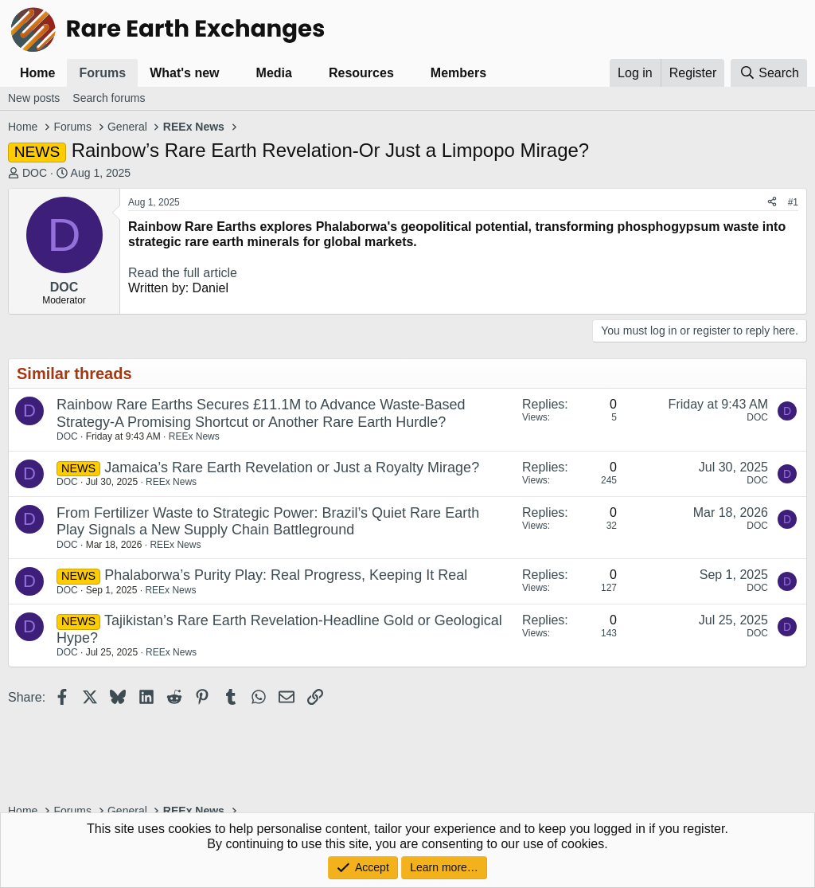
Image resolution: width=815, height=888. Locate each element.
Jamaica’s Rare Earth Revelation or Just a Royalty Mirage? (291, 467)
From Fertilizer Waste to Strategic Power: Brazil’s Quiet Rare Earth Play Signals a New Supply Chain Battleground (268, 521)
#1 (793, 202)
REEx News (194, 436)
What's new (184, 73)
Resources (361, 73)
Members (458, 73)
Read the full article (182, 273)
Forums (102, 73)
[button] (232, 73)
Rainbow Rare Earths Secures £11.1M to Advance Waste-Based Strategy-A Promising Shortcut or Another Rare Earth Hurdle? (261, 413)
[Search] (769, 73)
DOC (34, 172)
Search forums (108, 98)
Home (37, 73)
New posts (34, 98)
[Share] (772, 202)
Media (274, 73)
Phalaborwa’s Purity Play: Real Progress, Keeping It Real (285, 575)
